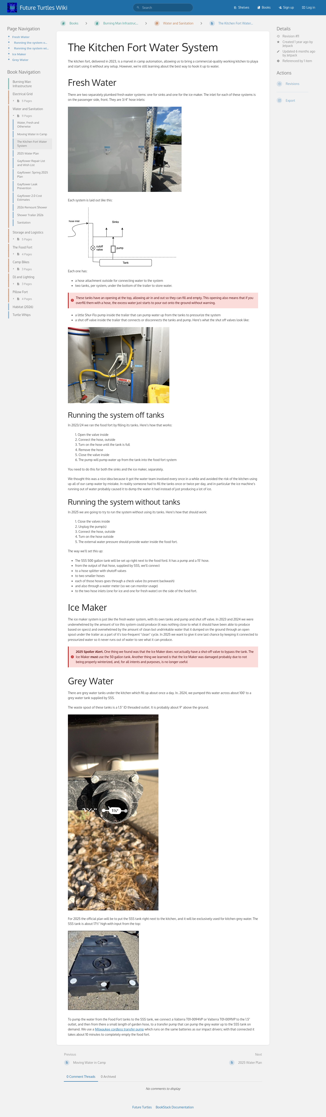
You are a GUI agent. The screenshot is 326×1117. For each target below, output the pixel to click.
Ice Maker (19, 54)
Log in (308, 7)
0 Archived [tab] (108, 1076)
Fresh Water (20, 37)
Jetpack (288, 46)
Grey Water (20, 60)
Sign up (286, 7)
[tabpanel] (163, 1088)
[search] (163, 7)
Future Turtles (142, 1107)
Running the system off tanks (31, 42)
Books (264, 7)
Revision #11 (288, 36)
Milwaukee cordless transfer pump (119, 1029)
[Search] (138, 8)
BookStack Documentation (175, 1107)
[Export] (297, 100)
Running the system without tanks (31, 48)
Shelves (241, 7)
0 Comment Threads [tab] (81, 1076)
